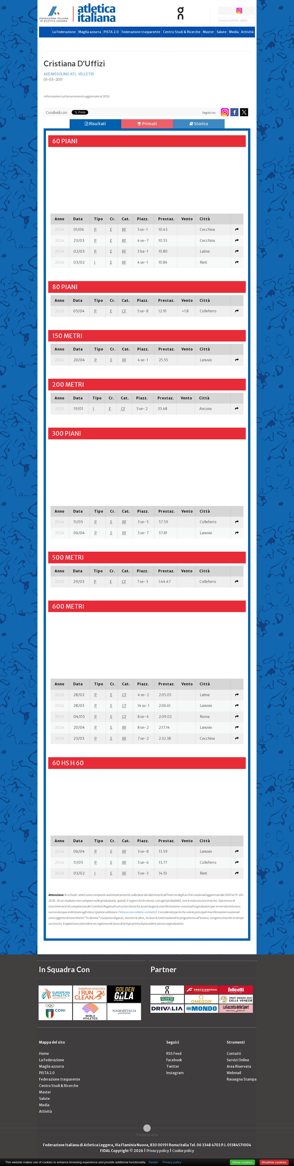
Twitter (172, 1066)
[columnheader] (60, 219)
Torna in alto (147, 1135)
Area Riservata (239, 1066)
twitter (230, 11)
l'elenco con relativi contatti (136, 912)
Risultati (95, 123)
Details (153, 1162)
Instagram (175, 1073)
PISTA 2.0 (111, 32)
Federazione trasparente (141, 32)
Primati (147, 123)
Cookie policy (183, 1151)
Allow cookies (242, 1162)
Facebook (174, 1060)
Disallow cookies (274, 1162)
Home (44, 1053)
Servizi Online (238, 1060)
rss (248, 11)
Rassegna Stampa (242, 1079)
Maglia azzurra (89, 32)
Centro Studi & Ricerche (181, 32)
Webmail (234, 1073)
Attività (247, 32)
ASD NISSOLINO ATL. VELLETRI (69, 74)
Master (208, 32)
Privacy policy (158, 1151)
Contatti (234, 1053)
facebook (222, 11)
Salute (221, 32)
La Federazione (64, 32)
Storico (198, 123)
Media (234, 32)
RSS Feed (173, 1053)
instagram (239, 11)
